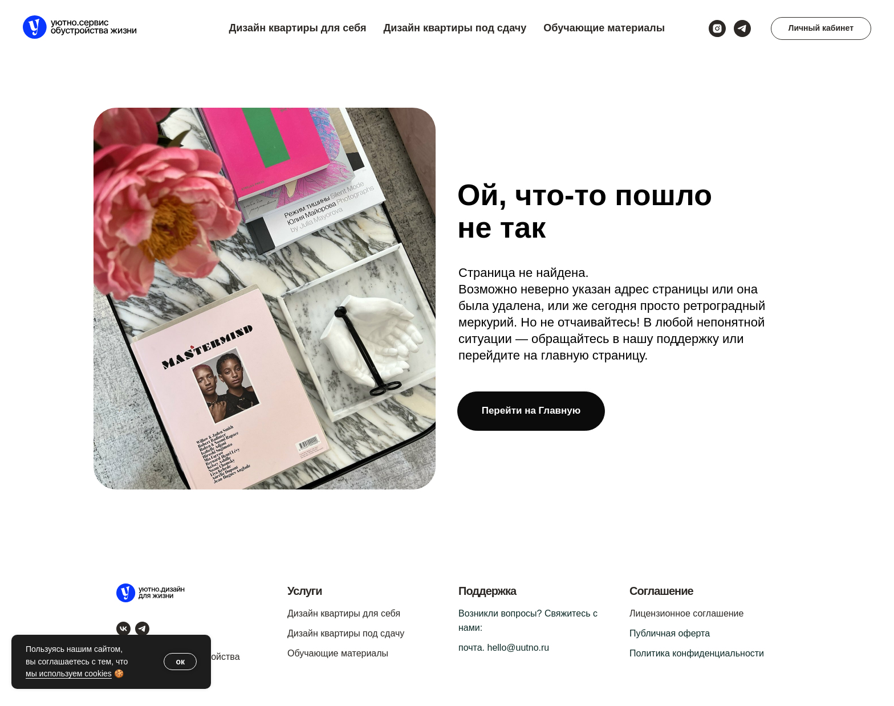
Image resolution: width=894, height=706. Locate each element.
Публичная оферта (669, 633)
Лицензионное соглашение (686, 613)
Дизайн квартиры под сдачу (454, 28)
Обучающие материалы (604, 28)
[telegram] (742, 28)
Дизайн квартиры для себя (297, 28)
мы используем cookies (69, 673)
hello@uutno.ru (518, 647)
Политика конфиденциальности (696, 653)
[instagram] (717, 28)
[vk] (123, 629)
